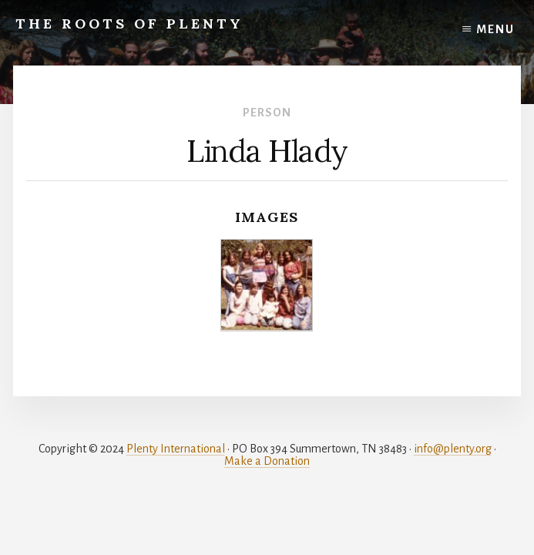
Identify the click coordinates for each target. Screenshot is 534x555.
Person (267, 112)
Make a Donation (267, 461)
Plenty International (175, 448)
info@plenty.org (453, 448)
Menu (495, 29)
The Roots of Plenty (129, 23)
